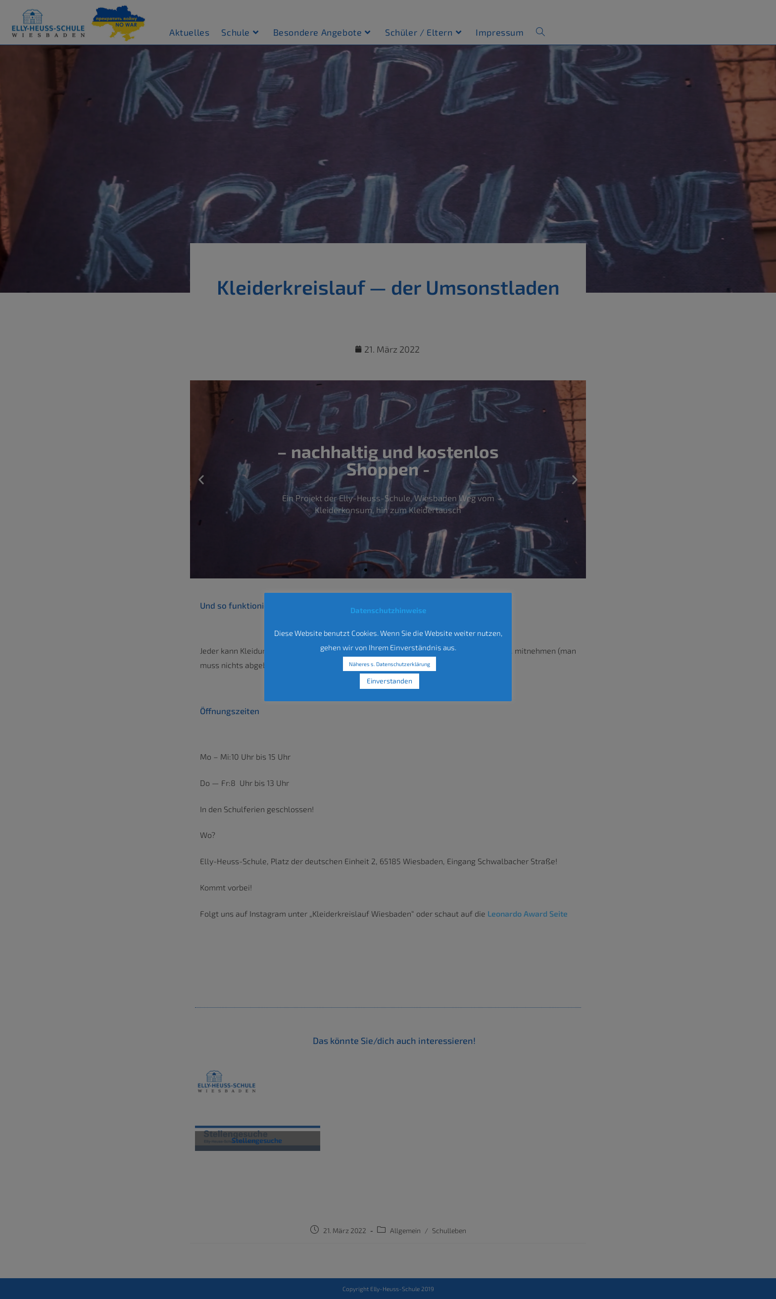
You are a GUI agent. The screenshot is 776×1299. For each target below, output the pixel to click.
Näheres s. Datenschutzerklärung (389, 664)
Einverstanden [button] (389, 680)
